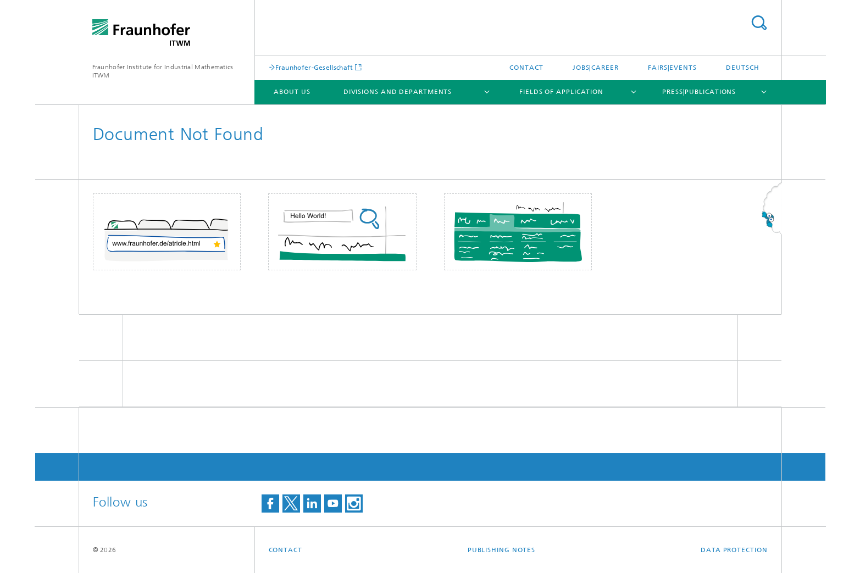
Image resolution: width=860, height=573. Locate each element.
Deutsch (742, 67)
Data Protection (734, 550)
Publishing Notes (501, 550)
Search (759, 23)
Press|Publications (699, 92)
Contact (526, 67)
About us (292, 92)
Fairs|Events (672, 67)
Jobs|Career (596, 67)
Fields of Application (561, 92)
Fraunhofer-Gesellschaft (314, 67)
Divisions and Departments (397, 92)
